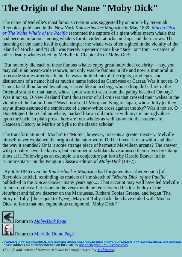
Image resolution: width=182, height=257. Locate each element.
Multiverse (105, 249)
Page (50, 221)
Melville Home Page (54, 233)
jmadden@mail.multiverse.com (103, 245)
